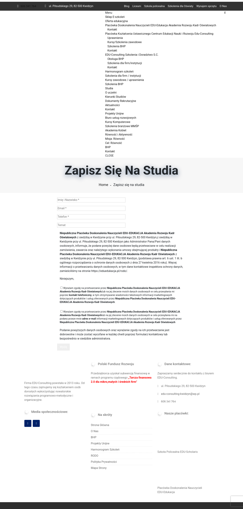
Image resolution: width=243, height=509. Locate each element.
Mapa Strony (99, 468)
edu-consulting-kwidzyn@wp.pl (180, 394)
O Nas (223, 6)
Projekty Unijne (100, 443)
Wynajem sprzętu (206, 6)
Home (103, 185)
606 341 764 (26, 6)
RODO (94, 455)
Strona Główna (100, 425)
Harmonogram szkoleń (105, 449)
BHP (93, 437)
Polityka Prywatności (104, 461)
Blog (126, 6)
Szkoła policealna (154, 6)
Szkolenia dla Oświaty (180, 6)
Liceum (136, 6)
